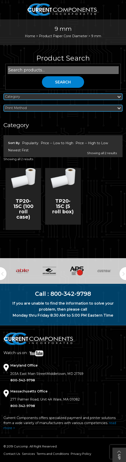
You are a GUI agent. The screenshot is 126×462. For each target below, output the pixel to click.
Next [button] (123, 273)
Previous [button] (3, 273)
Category (63, 96)
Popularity (30, 143)
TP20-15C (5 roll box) (63, 206)
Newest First (18, 150)
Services (28, 454)
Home (30, 36)
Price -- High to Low (92, 143)
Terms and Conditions (53, 454)
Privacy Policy (81, 454)
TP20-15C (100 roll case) (23, 209)
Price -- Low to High (57, 143)
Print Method (63, 108)
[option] (22, 271)
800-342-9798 (70, 293)
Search (63, 82)
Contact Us (11, 454)
